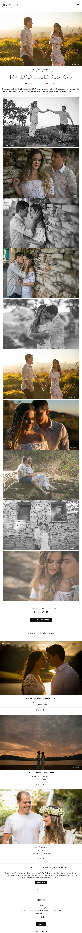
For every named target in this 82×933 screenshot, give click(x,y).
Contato (41, 924)
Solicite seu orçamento (41, 619)
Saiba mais (41, 882)
